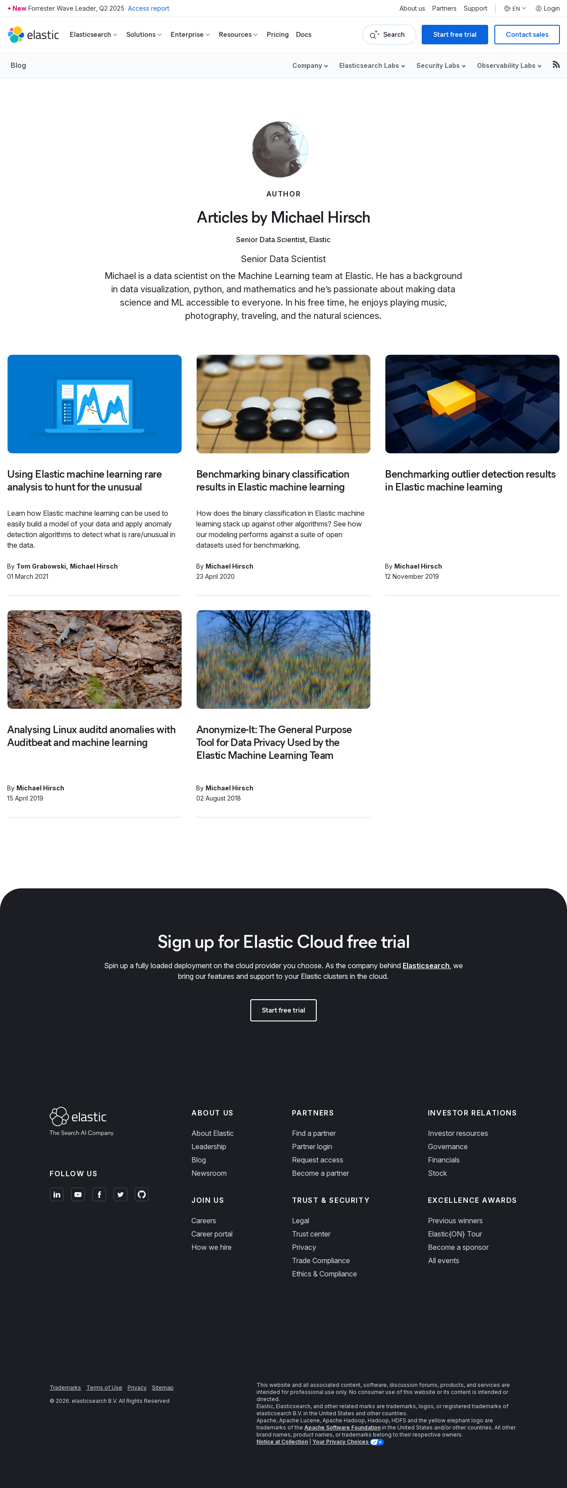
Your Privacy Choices (341, 1441)
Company (307, 65)
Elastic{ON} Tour (455, 1233)
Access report (148, 8)
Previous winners (455, 1220)
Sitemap (163, 1387)
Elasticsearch (426, 965)
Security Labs (438, 65)
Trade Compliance (321, 1260)
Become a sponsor (458, 1247)
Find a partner (314, 1133)
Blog (18, 65)
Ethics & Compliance (324, 1273)
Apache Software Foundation (342, 1427)
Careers (203, 1220)
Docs (303, 34)
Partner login (312, 1146)
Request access (317, 1159)
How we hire (211, 1247)
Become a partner (320, 1173)
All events (443, 1260)
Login (547, 8)
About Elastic (212, 1133)
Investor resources (458, 1133)
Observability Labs (506, 65)
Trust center (311, 1233)
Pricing (278, 34)
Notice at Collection (282, 1441)
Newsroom (209, 1173)
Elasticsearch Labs (369, 65)
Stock (437, 1173)
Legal (300, 1220)
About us (412, 8)
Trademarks (65, 1387)
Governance (448, 1146)
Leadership (208, 1146)
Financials (444, 1159)
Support (475, 8)
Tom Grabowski (41, 566)
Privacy (304, 1247)
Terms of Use (104, 1387)
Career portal (212, 1233)
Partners (444, 8)
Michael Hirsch (94, 566)
